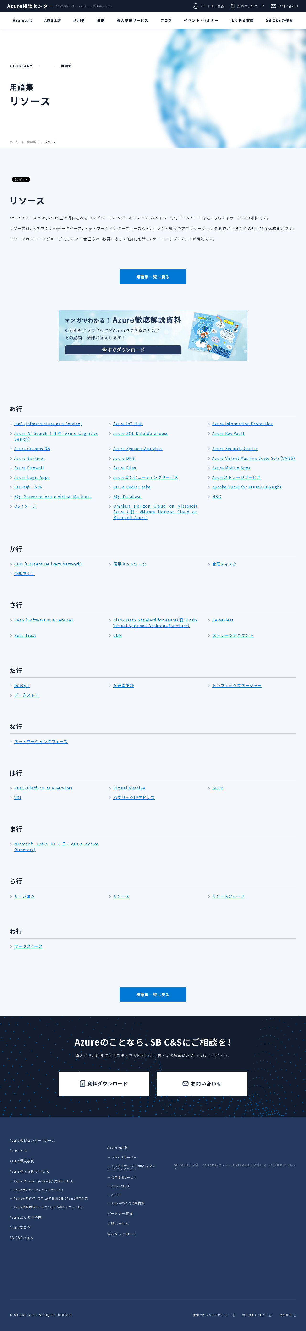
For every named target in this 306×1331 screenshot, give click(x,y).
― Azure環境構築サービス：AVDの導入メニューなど (47, 1207)
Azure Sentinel (29, 458)
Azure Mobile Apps (231, 467)
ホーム (14, 141)
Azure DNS (124, 458)
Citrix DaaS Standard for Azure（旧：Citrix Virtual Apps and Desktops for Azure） (155, 622)
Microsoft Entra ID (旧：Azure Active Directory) (56, 846)
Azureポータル (28, 487)
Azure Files (124, 467)
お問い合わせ (285, 6)
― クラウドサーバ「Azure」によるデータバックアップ (131, 1167)
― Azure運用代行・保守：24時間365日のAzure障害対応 (49, 1198)
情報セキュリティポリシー (211, 1315)
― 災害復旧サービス (122, 1177)
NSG (216, 496)
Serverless (223, 620)
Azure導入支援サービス (29, 1171)
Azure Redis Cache (132, 487)
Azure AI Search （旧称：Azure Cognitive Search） (56, 436)
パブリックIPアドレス (134, 797)
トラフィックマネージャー (237, 685)
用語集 (31, 141)
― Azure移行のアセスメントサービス (37, 1189)
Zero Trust (25, 635)
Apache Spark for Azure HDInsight (247, 487)
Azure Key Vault (228, 433)
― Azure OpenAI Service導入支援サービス (41, 1181)
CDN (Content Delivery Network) (48, 564)
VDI (17, 797)
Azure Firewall (29, 467)
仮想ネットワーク (129, 564)
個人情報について (255, 1315)
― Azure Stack (118, 1186)
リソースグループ (228, 896)
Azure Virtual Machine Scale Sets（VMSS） (254, 458)
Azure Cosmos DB (32, 448)
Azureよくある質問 (26, 1217)
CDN (117, 635)
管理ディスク (224, 564)
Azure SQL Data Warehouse (141, 433)
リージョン (24, 896)
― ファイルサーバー (122, 1157)
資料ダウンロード (247, 6)
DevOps (22, 685)
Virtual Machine (129, 788)
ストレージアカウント (233, 635)
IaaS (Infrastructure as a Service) (48, 423)
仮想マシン (24, 573)
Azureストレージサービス (236, 477)
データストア (26, 695)
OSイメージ (25, 506)
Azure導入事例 (22, 1161)
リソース (50, 141)
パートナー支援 (208, 6)
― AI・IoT (114, 1194)
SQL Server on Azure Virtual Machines (53, 496)
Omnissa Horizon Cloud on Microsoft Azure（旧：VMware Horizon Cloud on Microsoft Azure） (155, 511)
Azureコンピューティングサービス (145, 477)
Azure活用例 (118, 1147)
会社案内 (285, 1315)
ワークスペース (28, 946)
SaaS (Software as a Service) (43, 620)
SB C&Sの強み (22, 1237)
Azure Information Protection (242, 423)
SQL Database (127, 496)
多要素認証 (123, 685)
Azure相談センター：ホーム (32, 1140)
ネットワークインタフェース (41, 741)
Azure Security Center (235, 448)
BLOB (218, 788)
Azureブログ (20, 1227)
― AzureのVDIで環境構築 (125, 1203)
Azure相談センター (30, 6)
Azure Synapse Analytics (138, 448)
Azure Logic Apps (31, 477)
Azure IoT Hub (128, 423)
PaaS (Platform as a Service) (43, 788)
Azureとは (18, 1150)
